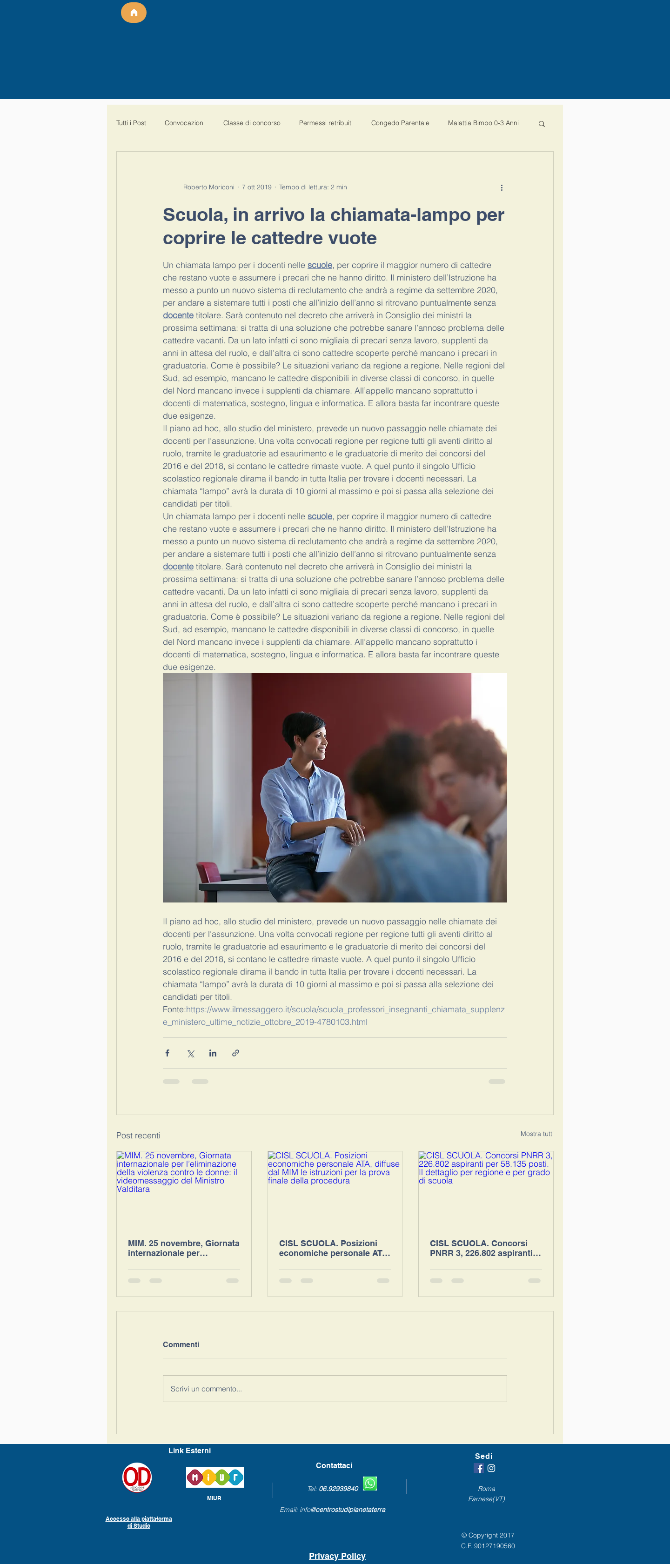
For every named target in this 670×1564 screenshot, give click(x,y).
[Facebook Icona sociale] (479, 1468)
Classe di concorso (252, 123)
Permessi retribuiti (326, 123)
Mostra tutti (537, 1134)
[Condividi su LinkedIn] (212, 1053)
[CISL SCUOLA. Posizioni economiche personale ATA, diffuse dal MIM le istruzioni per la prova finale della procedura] (335, 1189)
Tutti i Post (131, 123)
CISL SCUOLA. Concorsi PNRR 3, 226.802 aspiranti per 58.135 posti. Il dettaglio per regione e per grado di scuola (485, 1248)
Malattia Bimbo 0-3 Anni (483, 123)
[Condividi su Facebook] (167, 1053)
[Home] (134, 12)
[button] (541, 123)
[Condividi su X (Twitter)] (190, 1053)
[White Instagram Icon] (491, 1468)
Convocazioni (185, 123)
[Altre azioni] (501, 187)
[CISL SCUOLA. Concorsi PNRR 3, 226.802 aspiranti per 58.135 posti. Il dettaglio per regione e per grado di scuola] (486, 1189)
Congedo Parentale (400, 123)
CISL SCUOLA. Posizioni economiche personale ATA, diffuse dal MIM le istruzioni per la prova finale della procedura (334, 1248)
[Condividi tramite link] (235, 1053)
